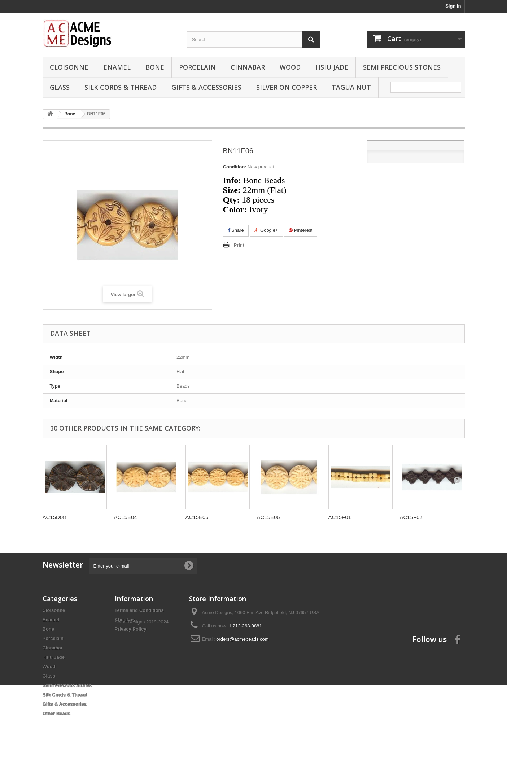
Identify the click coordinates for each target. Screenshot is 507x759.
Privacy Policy (131, 629)
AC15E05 (197, 517)
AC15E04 (125, 517)
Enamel (117, 67)
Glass (60, 87)
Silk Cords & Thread (120, 87)
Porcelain (197, 67)
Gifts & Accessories (206, 87)
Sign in (453, 6)
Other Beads (56, 713)
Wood (290, 67)
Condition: (234, 166)
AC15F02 (411, 517)
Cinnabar (248, 67)
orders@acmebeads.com (242, 639)
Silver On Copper (286, 87)
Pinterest (300, 230)
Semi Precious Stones (402, 67)
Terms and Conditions (139, 610)
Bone (154, 67)
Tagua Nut (351, 87)
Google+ (266, 230)
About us (125, 619)
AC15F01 (339, 517)
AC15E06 (268, 517)
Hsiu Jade (331, 67)
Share (236, 230)
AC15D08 (54, 517)
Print (239, 245)
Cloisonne (69, 67)
